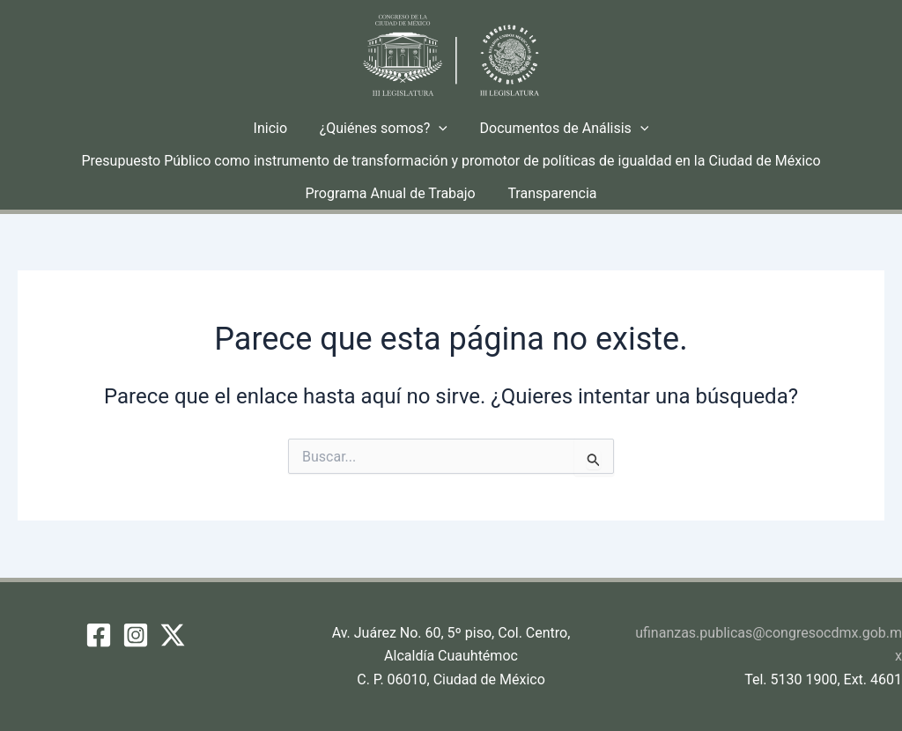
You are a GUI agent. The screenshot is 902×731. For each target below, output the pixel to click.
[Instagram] (135, 635)
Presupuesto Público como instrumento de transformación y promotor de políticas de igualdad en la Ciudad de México (450, 160)
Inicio (274, 128)
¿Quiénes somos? (383, 128)
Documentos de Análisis (560, 128)
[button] (438, 128)
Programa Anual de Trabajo (392, 193)
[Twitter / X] (172, 635)
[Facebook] (98, 635)
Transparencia (550, 193)
